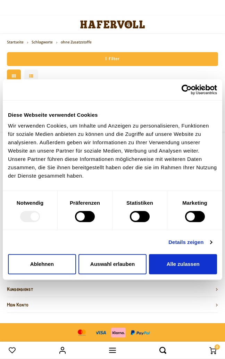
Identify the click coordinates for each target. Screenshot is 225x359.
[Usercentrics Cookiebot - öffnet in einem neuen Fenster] (186, 89)
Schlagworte (42, 42)
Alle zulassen (183, 264)
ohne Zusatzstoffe (76, 42)
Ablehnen (42, 264)
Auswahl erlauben (112, 264)
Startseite (15, 42)
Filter (113, 58)
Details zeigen (185, 242)
